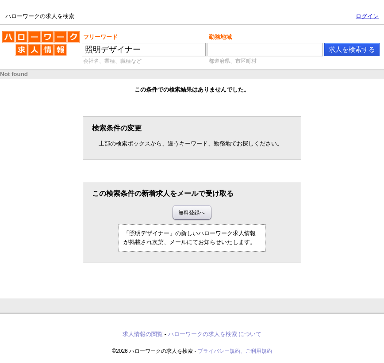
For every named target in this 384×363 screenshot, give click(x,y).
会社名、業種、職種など (112, 61)
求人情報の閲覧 (143, 334)
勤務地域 (220, 37)
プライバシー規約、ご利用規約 (235, 351)
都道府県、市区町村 (233, 61)
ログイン (367, 16)
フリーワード (100, 37)
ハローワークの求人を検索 (41, 47)
